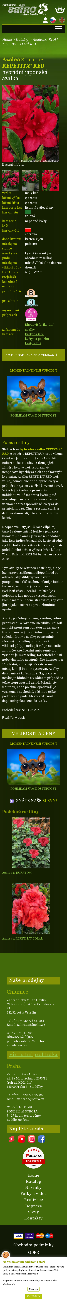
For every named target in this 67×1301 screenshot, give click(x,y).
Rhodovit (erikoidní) (39, 322)
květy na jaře (34, 334)
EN (61, 19)
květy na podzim (37, 339)
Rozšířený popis (14, 717)
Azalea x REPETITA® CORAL (22, 938)
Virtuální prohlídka (33, 1055)
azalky (30, 330)
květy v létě (33, 343)
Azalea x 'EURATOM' (17, 873)
